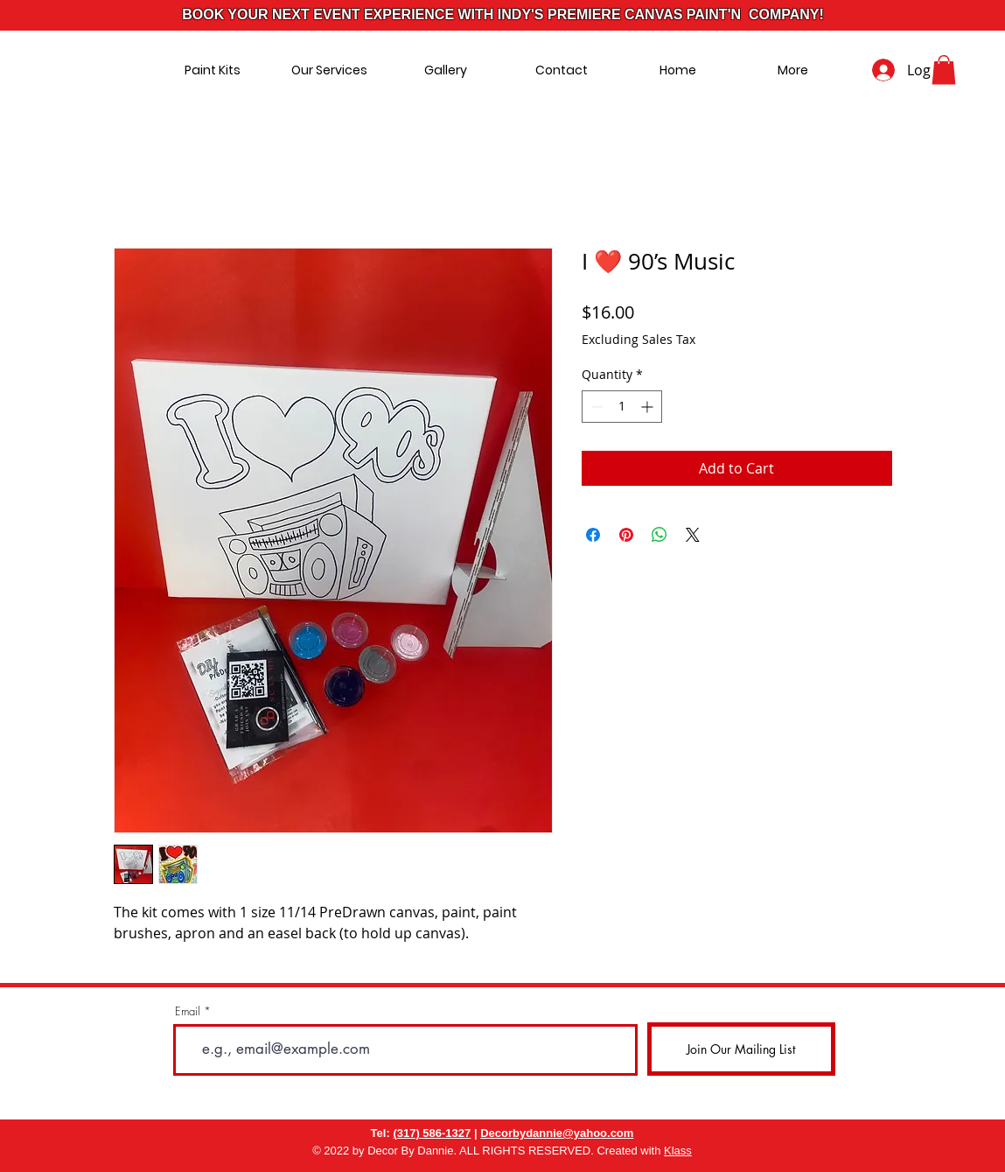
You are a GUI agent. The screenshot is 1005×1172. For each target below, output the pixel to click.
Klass (678, 1150)
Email (187, 1011)
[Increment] (649, 406)
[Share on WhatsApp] (659, 534)
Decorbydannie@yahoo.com (556, 1133)
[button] (944, 69)
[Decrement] (595, 406)
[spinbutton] (622, 406)
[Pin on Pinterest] (626, 534)
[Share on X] (692, 534)
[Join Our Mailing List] (741, 1049)
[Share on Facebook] (593, 534)
